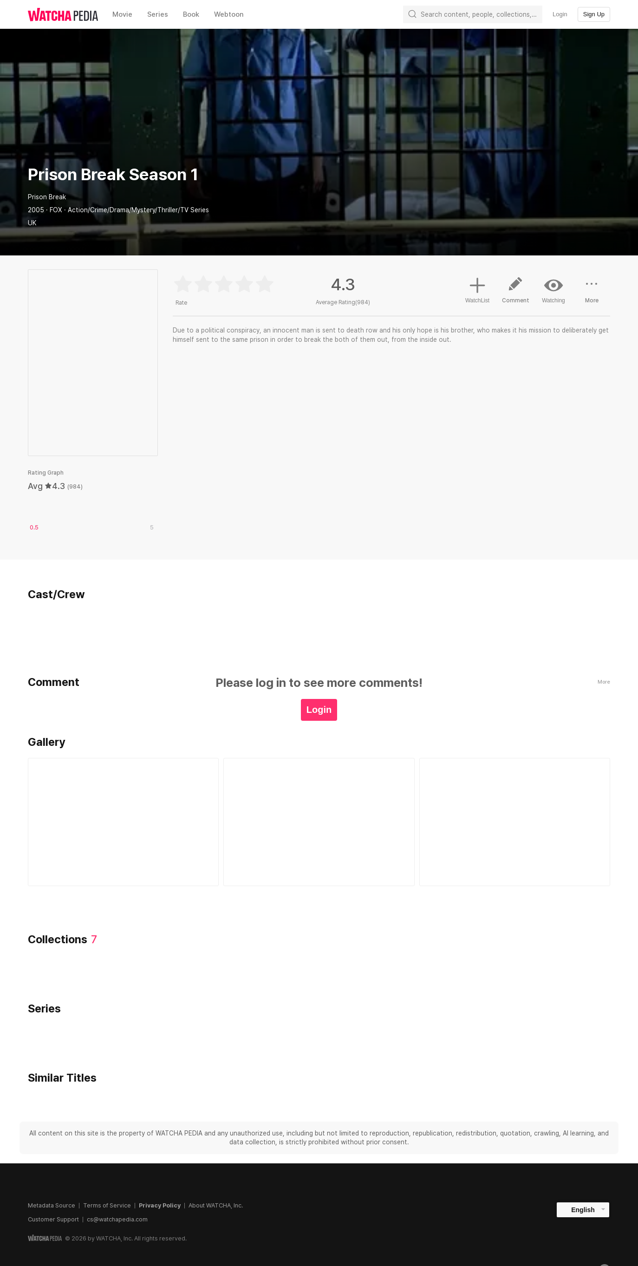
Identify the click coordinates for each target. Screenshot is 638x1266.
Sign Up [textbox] (594, 14)
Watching (553, 290)
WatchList (477, 289)
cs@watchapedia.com (117, 1219)
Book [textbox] (191, 14)
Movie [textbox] (122, 14)
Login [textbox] (560, 14)
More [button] (591, 293)
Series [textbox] (157, 14)
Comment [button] (515, 293)
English (583, 1210)
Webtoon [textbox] (229, 14)
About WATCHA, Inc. (216, 1205)
